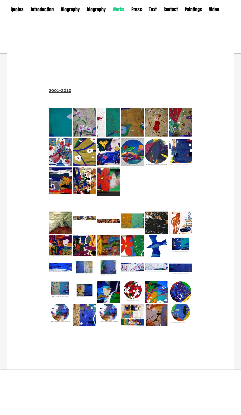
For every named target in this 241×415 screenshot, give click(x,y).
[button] (60, 122)
